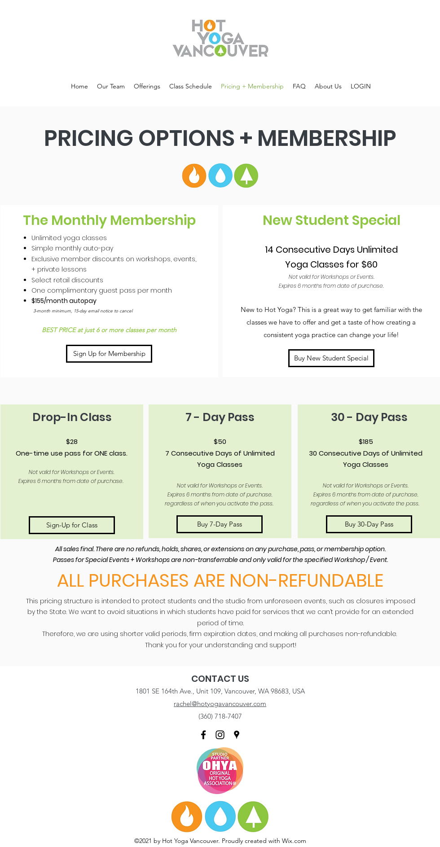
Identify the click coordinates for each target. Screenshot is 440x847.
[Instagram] (220, 735)
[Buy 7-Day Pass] (219, 524)
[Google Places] (236, 735)
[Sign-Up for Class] (72, 525)
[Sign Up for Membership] (109, 354)
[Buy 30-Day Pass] (369, 524)
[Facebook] (203, 735)
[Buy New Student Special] (331, 358)
